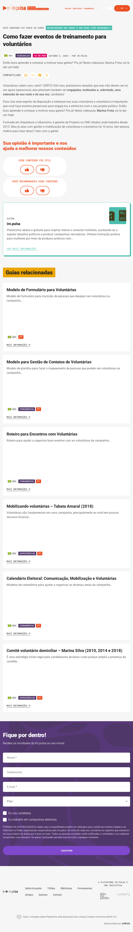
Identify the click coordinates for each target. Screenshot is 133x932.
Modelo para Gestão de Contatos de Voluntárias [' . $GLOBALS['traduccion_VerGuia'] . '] (49, 362)
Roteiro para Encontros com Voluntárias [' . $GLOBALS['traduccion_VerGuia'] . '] (42, 434)
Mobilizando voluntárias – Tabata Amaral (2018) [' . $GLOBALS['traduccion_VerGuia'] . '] (50, 506)
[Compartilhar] (26, 75)
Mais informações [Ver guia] (18, 344)
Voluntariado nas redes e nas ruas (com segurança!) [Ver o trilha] (79, 27)
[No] (42, 169)
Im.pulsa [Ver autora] (82, 55)
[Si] (27, 169)
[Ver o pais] (8, 55)
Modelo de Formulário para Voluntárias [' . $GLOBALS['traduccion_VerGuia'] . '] (41, 290)
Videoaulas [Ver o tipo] (23, 55)
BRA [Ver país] (12, 336)
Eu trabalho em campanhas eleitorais (32, 819)
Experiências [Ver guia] (27, 553)
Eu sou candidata (19, 813)
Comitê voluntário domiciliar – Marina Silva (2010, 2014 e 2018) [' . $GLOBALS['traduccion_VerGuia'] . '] (64, 650)
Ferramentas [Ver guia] (27, 409)
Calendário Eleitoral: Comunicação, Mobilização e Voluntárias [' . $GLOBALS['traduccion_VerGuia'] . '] (61, 578)
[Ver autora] (117, 215)
